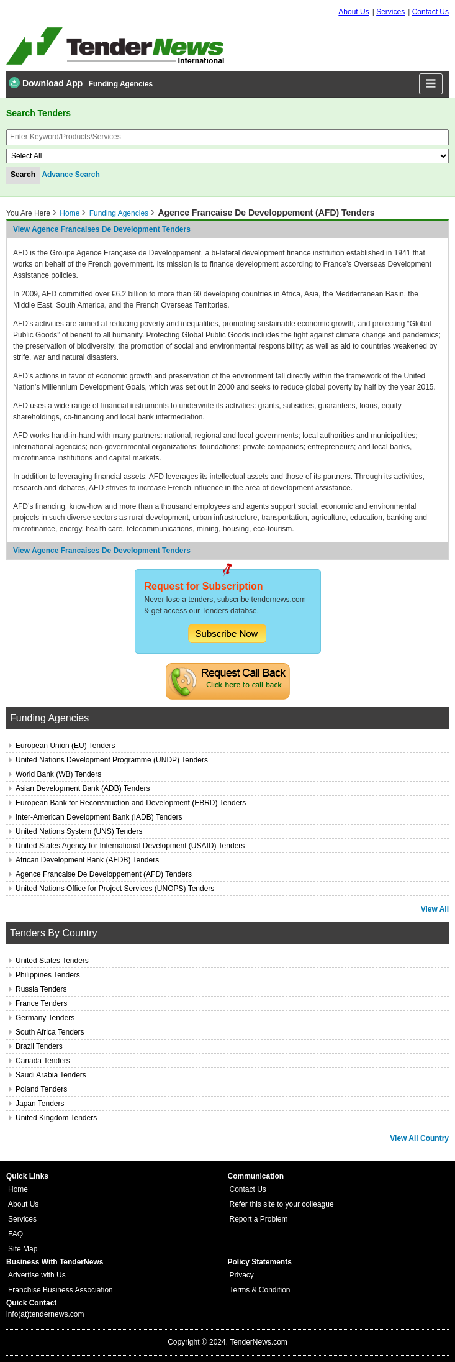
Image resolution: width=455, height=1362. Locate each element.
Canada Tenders (43, 1060)
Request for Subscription (204, 586)
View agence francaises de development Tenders (102, 229)
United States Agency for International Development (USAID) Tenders (130, 845)
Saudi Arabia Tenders (51, 1075)
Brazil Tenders (39, 1046)
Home (69, 213)
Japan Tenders (40, 1103)
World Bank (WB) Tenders (58, 774)
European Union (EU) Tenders (65, 745)
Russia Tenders (41, 989)
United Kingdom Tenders (56, 1117)
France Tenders (41, 1003)
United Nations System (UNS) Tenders (79, 831)
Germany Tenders (45, 1017)
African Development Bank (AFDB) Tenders (87, 860)
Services (390, 11)
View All (435, 909)
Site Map (22, 1249)
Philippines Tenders (48, 975)
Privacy (242, 1275)
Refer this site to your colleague (282, 1204)
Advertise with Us (37, 1275)
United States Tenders (52, 960)
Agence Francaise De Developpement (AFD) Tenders (104, 874)
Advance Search (70, 174)
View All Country (419, 1138)
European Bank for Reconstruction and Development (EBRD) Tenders (131, 802)
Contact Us (430, 11)
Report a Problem (259, 1219)
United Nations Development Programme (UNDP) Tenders (112, 760)
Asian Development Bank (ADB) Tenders (83, 788)
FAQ (15, 1234)
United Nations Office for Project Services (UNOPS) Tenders (115, 888)
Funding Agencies (121, 84)
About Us (353, 11)
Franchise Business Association (60, 1290)
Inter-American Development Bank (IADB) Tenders (99, 817)
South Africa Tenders (50, 1032)
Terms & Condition (260, 1290)
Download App (46, 82)
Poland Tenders (41, 1089)
